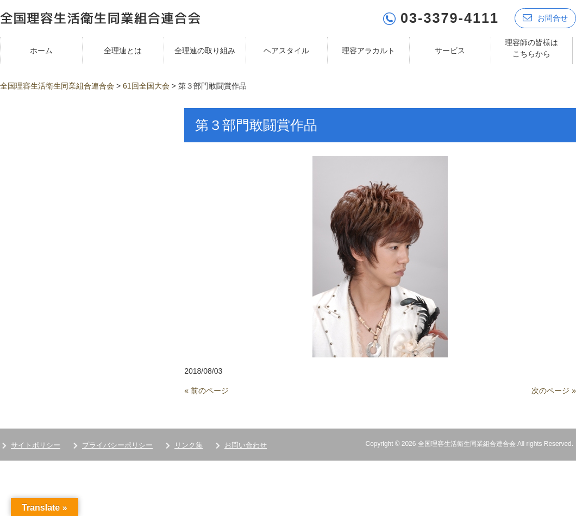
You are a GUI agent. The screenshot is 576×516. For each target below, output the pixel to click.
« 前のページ (206, 390)
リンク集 (188, 445)
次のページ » (553, 390)
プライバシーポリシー (117, 445)
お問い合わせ (245, 445)
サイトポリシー (35, 445)
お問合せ (545, 17)
